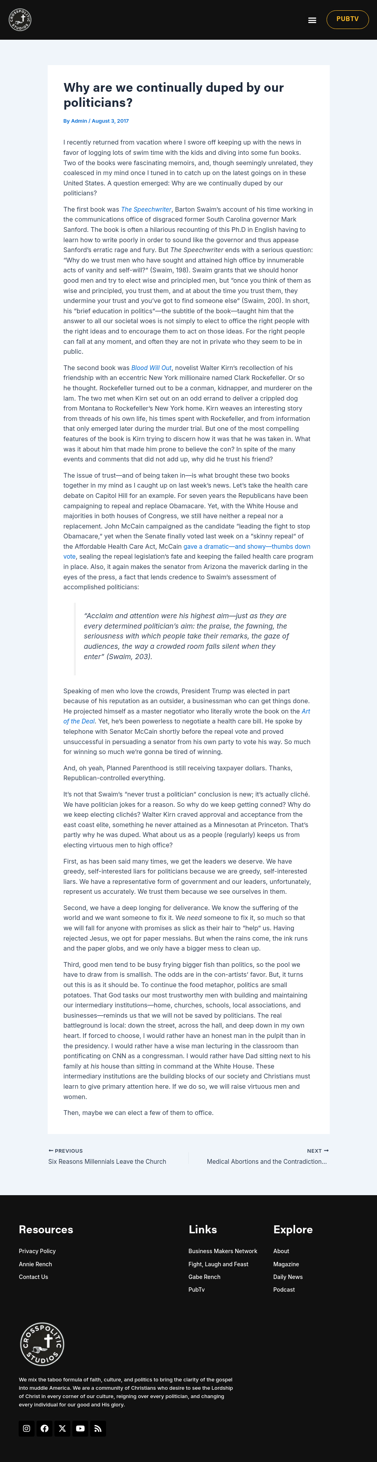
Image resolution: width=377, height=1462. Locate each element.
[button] (312, 19)
